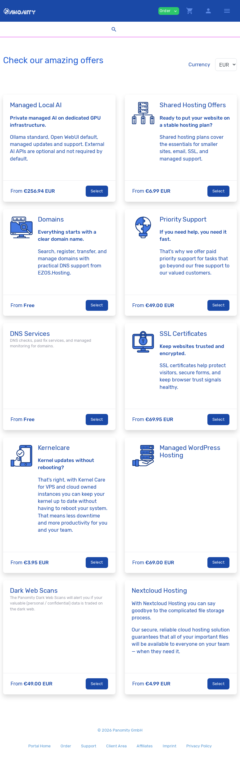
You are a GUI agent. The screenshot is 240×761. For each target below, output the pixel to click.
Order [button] (169, 11)
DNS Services (30, 333)
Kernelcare (54, 447)
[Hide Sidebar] (227, 11)
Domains (51, 219)
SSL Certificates (183, 333)
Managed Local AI (36, 105)
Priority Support (183, 219)
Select (97, 191)
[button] (189, 11)
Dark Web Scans (34, 590)
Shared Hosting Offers (193, 105)
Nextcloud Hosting (159, 590)
